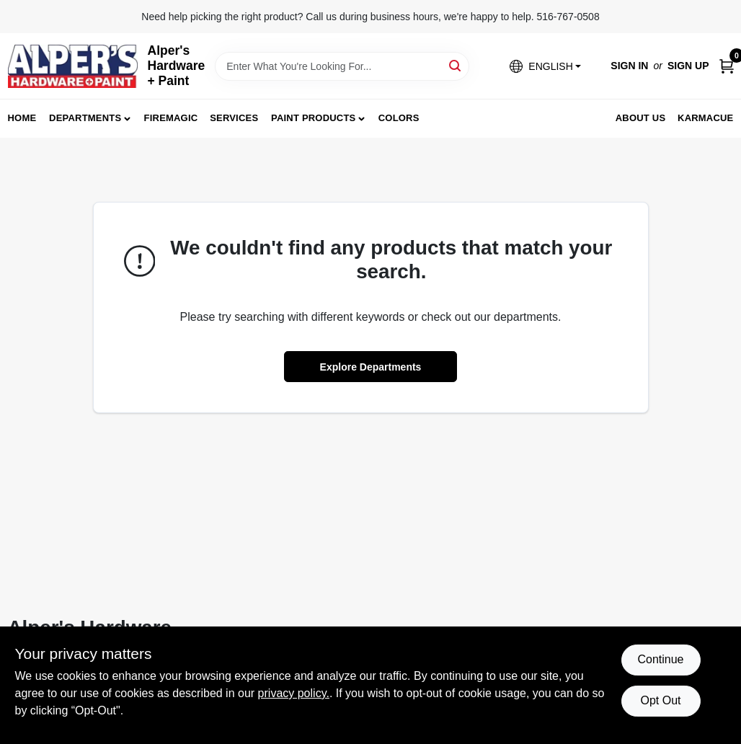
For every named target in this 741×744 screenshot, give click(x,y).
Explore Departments (371, 367)
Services (234, 117)
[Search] (455, 65)
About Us (641, 117)
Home (22, 117)
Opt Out (660, 700)
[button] (544, 65)
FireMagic (171, 117)
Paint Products (313, 117)
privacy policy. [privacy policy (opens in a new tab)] (293, 693)
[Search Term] (342, 66)
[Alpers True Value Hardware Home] (73, 66)
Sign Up (688, 65)
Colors (399, 117)
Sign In (629, 65)
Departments (85, 117)
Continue (660, 659)
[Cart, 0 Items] (726, 66)
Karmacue (705, 117)
